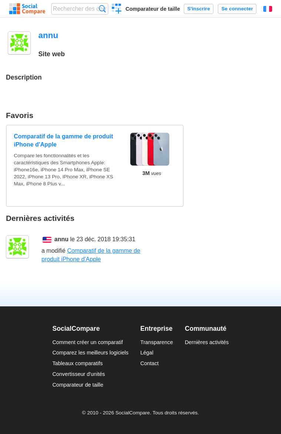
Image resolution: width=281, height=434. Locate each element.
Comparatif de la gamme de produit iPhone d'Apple (63, 140)
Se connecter (237, 8)
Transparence (156, 342)
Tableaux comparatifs (77, 363)
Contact (149, 363)
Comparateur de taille (153, 9)
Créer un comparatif (117, 10)
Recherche (102, 8)
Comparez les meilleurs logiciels (90, 353)
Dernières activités (206, 342)
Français (267, 9)
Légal (146, 353)
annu (61, 239)
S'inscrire (198, 8)
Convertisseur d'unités (78, 374)
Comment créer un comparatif (87, 342)
